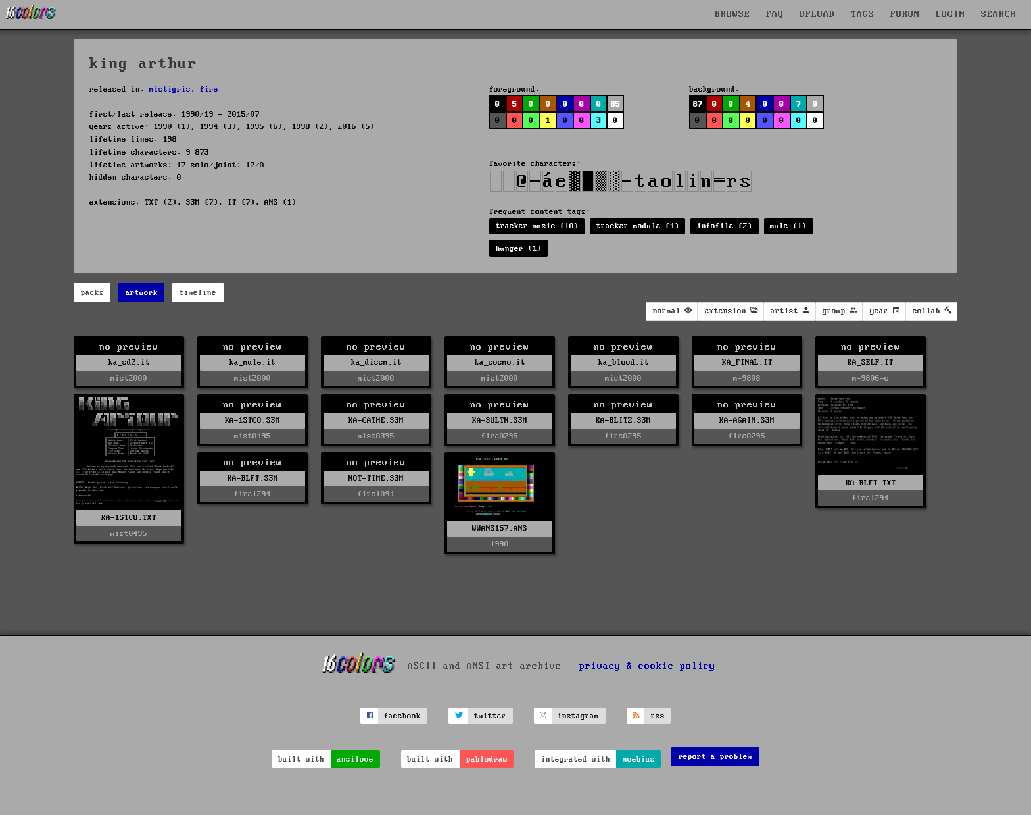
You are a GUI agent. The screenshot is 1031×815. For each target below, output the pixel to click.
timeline (198, 292)
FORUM (905, 14)
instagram (578, 716)
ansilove (355, 759)
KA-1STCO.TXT (128, 517)
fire (209, 89)
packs (92, 292)
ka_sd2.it (129, 362)
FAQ (775, 14)
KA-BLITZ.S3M (623, 420)
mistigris (170, 89)
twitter (490, 716)
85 (615, 104)
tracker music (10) (537, 226)
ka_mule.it (252, 362)
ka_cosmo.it (500, 362)
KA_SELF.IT (871, 362)
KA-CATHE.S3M (376, 420)
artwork (142, 292)
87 (697, 104)
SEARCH (999, 14)
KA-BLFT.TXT (871, 483)
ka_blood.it (623, 362)
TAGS (863, 14)
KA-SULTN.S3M (499, 420)
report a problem (715, 756)
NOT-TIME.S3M (376, 478)
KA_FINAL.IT (747, 362)
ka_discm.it (376, 362)
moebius (639, 759)
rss (658, 716)
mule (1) (788, 226)
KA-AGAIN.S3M (747, 420)
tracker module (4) (637, 226)
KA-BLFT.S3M (253, 478)
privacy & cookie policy (647, 665)
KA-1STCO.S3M (252, 420)
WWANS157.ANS (499, 528)
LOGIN (950, 14)
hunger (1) (519, 248)
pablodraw (487, 759)
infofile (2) (724, 226)
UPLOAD (817, 14)
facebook (402, 716)
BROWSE (732, 14)
